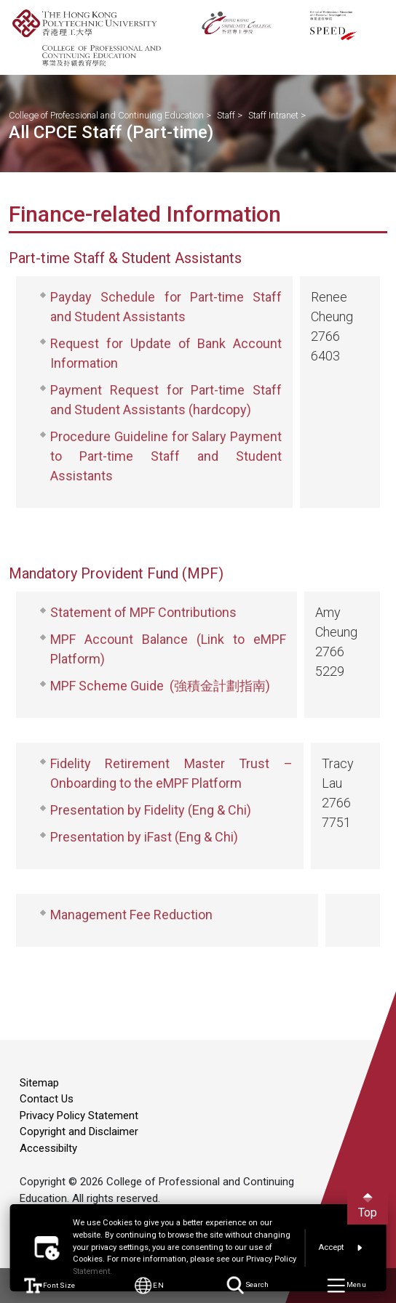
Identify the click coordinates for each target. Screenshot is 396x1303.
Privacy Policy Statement (79, 1115)
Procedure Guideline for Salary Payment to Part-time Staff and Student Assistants (166, 456)
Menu (346, 1285)
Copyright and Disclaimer (79, 1131)
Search (247, 1285)
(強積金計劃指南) (220, 685)
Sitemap (39, 1082)
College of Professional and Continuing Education (106, 115)
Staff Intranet (273, 115)
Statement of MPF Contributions (143, 612)
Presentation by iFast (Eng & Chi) (144, 836)
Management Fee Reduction (131, 914)
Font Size (49, 1286)
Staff (226, 115)
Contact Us (47, 1098)
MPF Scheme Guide (107, 685)
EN (148, 1285)
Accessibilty (48, 1148)
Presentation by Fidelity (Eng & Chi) (150, 810)
